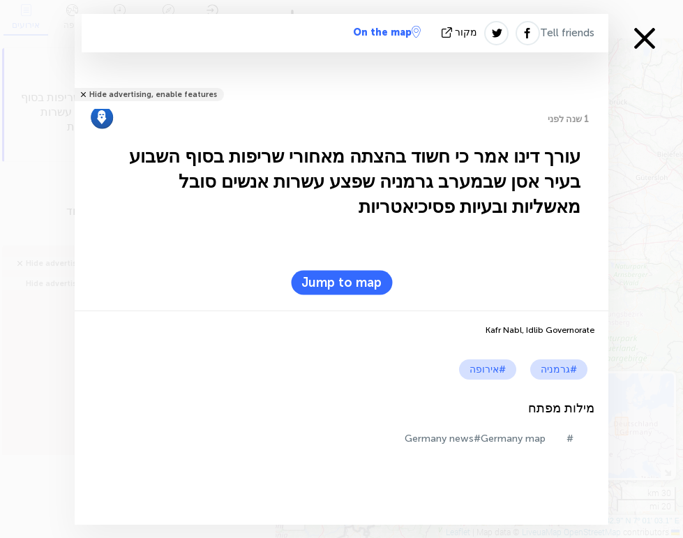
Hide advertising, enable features (153, 94)
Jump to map (341, 282)
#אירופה (488, 369)
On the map (387, 32)
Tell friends (567, 33)
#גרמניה (559, 369)
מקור (460, 32)
